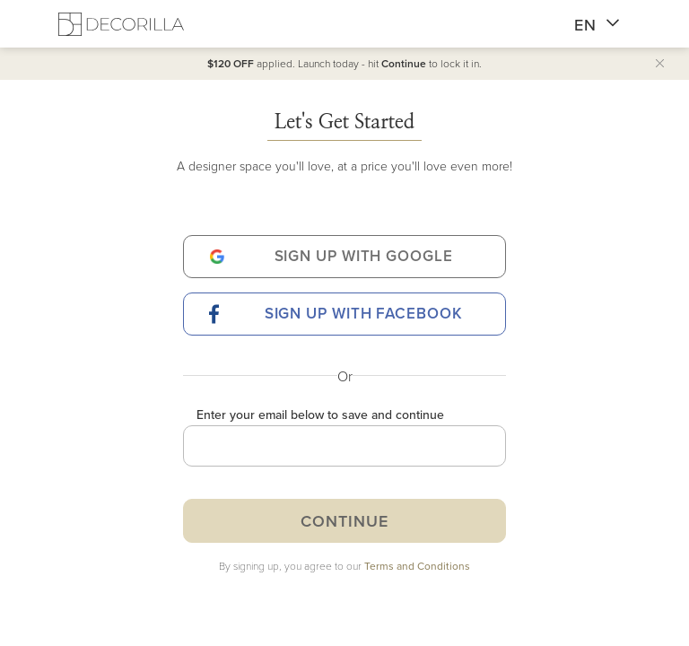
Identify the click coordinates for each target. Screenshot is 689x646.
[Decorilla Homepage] (121, 24)
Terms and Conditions (417, 565)
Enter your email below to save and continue (320, 414)
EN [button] (597, 25)
